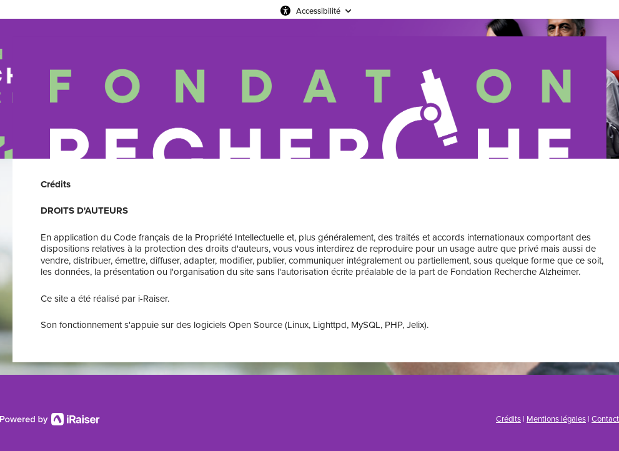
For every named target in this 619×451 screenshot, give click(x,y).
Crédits (508, 419)
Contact (605, 419)
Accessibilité (318, 10)
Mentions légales (556, 419)
